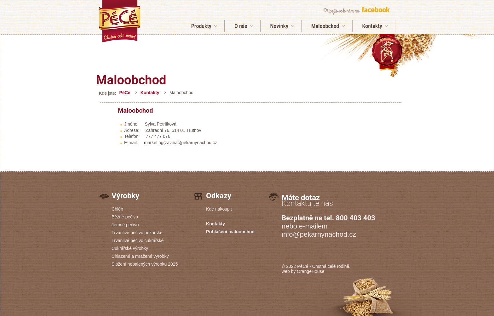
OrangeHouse (310, 271)
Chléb (117, 209)
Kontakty (372, 26)
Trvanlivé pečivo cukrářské (138, 240)
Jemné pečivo (125, 224)
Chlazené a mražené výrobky (140, 256)
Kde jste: (107, 93)
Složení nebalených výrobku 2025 (145, 264)
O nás (240, 26)
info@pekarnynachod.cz (319, 234)
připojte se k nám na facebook (356, 10)
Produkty (201, 26)
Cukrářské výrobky (130, 248)
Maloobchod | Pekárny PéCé (120, 21)
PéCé (124, 92)
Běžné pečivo (125, 216)
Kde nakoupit (219, 209)
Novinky (279, 26)
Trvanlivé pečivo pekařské (137, 232)
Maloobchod (325, 26)
